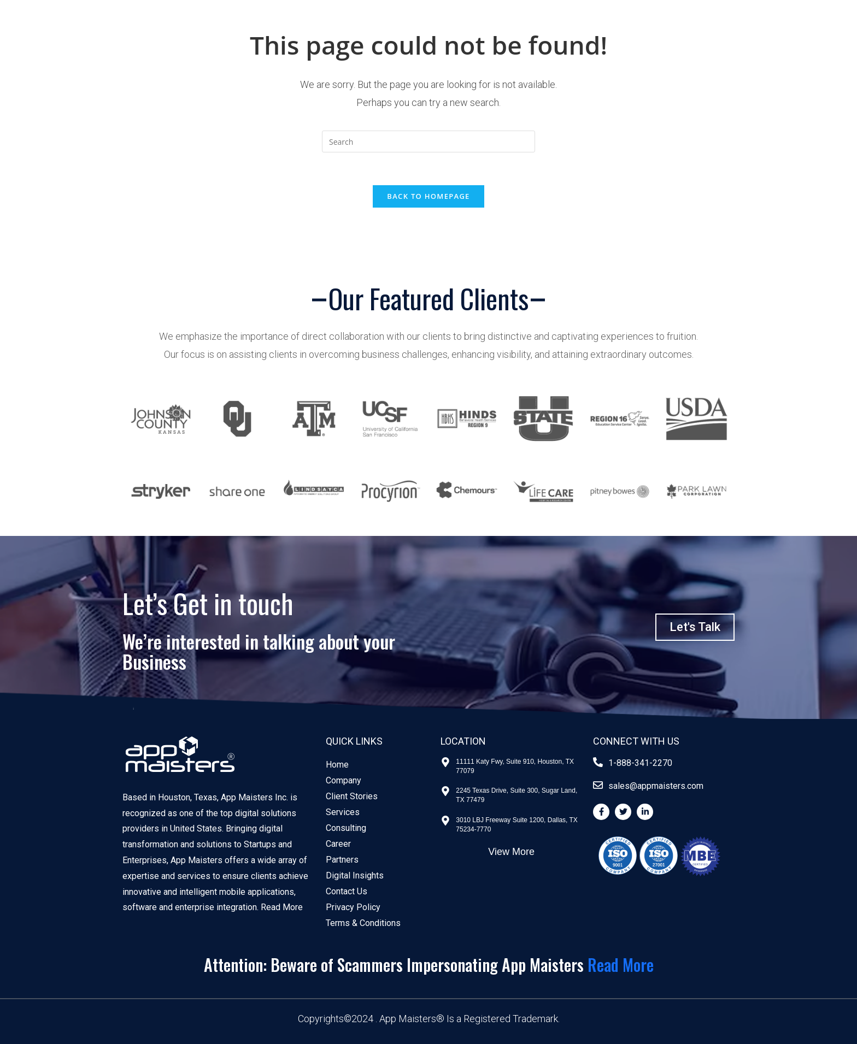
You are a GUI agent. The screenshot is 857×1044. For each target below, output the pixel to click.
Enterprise (276, 31)
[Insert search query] (428, 141)
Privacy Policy (353, 907)
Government (153, 31)
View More (511, 851)
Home (337, 764)
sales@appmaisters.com (655, 786)
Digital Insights (355, 875)
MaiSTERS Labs (658, 31)
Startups (217, 31)
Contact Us (743, 31)
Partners (342, 859)
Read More (282, 907)
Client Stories (567, 31)
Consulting (346, 828)
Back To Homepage (428, 196)
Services (343, 812)
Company (343, 780)
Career (338, 844)
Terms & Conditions (363, 923)
